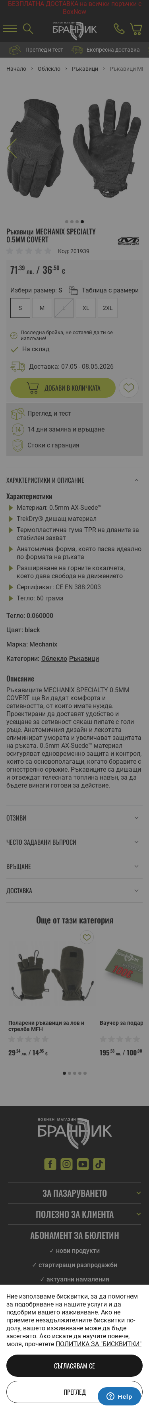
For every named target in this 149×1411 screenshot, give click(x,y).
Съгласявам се (74, 1365)
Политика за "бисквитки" (98, 1344)
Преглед (75, 1392)
